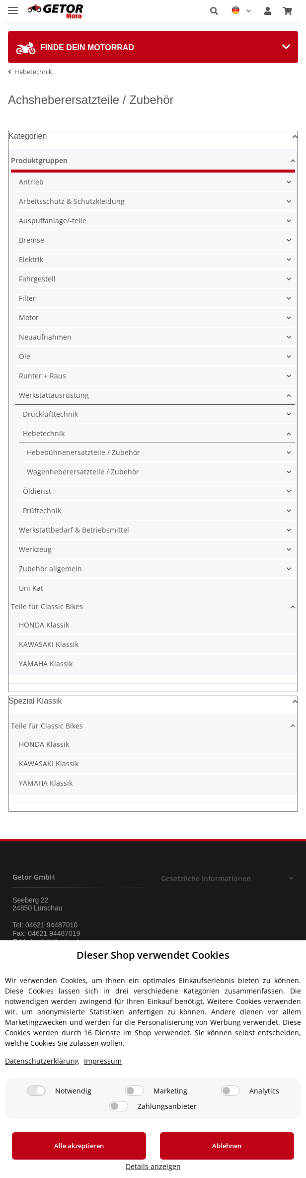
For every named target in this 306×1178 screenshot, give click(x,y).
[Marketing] (134, 1102)
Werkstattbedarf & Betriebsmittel (74, 530)
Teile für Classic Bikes (47, 606)
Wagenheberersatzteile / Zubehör (83, 471)
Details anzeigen (266, 1166)
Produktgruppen (39, 160)
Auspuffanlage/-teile (52, 220)
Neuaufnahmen (45, 337)
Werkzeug (35, 549)
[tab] (153, 47)
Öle (24, 356)
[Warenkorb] (287, 11)
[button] (214, 11)
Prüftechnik (42, 510)
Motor (29, 317)
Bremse (31, 240)
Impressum (103, 1073)
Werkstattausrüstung (54, 395)
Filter (27, 298)
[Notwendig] (36, 1102)
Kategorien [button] (27, 136)
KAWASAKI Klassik (48, 644)
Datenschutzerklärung (42, 1073)
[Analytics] (230, 1102)
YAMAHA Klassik (46, 663)
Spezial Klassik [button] (35, 701)
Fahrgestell (37, 278)
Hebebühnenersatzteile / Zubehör (83, 452)
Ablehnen (175, 1157)
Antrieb (31, 181)
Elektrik (31, 259)
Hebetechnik (44, 433)
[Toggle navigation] (13, 6)
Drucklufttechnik (50, 414)
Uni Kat (31, 588)
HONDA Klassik (44, 625)
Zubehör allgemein (50, 568)
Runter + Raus (42, 375)
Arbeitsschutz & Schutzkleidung (72, 201)
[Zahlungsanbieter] (118, 1118)
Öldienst (37, 491)
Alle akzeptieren (61, 1157)
